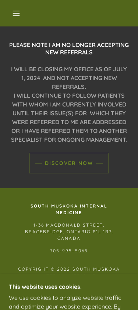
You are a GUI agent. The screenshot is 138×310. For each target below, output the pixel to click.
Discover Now (69, 163)
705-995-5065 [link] (69, 250)
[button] (16, 13)
